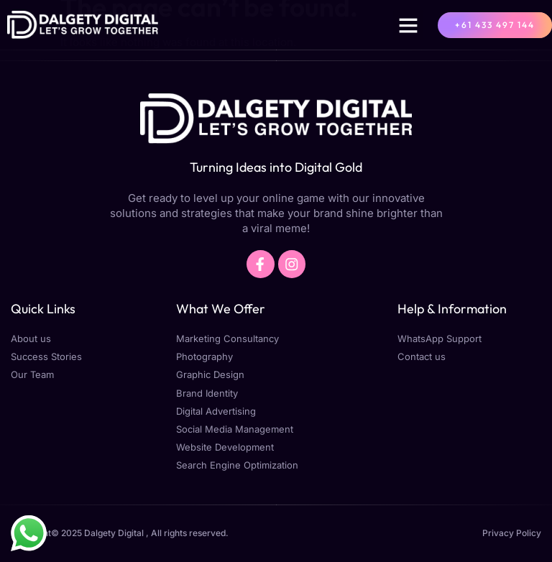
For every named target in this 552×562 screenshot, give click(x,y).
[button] (408, 25)
